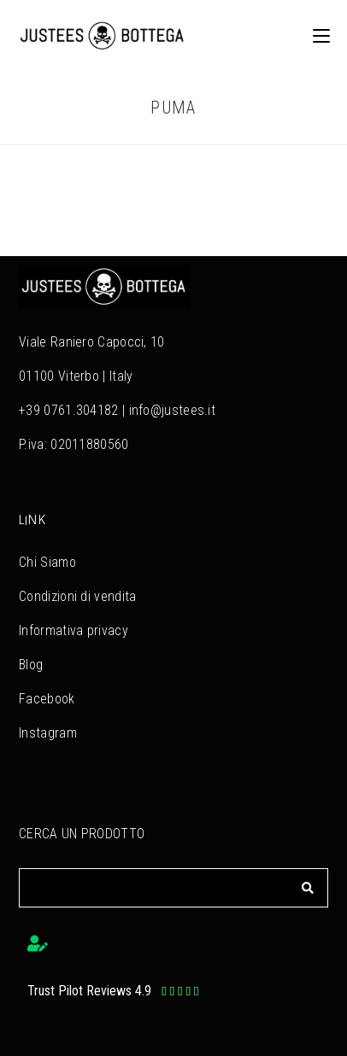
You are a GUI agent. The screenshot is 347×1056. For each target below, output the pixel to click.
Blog (31, 664)
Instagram (48, 733)
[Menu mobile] (315, 35)
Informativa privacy (73, 630)
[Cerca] (307, 888)
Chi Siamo (47, 562)
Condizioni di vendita (77, 596)
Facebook (46, 699)
